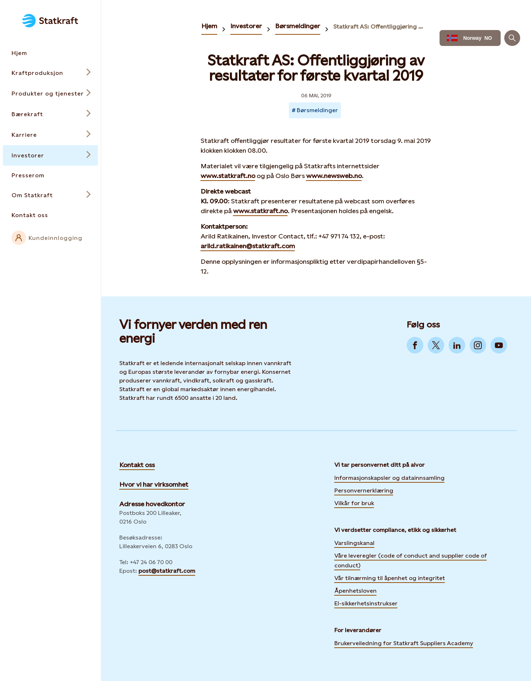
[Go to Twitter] (436, 345)
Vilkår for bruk (354, 503)
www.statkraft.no (228, 175)
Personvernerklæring (363, 489)
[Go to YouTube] (499, 345)
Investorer (246, 26)
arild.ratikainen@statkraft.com (248, 246)
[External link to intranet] (50, 238)
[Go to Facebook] (415, 345)
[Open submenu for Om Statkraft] (50, 195)
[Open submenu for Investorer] (50, 155)
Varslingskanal (354, 543)
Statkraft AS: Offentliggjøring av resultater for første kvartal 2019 (379, 26)
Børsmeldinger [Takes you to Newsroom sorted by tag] (317, 110)
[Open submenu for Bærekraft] (50, 114)
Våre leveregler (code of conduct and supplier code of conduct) (410, 560)
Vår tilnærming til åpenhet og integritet (389, 578)
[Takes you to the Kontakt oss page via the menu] (50, 215)
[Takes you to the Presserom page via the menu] (50, 175)
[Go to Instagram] (478, 345)
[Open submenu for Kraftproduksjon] (50, 73)
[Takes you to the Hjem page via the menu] (50, 53)
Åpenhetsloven (355, 590)
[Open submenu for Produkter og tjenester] (50, 93)
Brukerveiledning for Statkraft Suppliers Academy (403, 642)
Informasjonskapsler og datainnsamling (389, 477)
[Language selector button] (470, 38)
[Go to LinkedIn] (457, 345)
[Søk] (512, 38)
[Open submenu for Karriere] (50, 134)
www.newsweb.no (334, 175)
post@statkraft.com (166, 570)
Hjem (209, 26)
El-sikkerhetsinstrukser (366, 603)
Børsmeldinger (297, 26)
